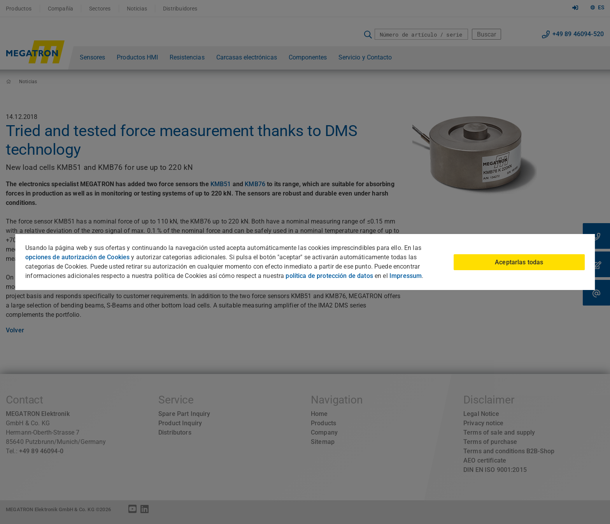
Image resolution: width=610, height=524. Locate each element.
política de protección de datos (329, 275)
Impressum (405, 275)
